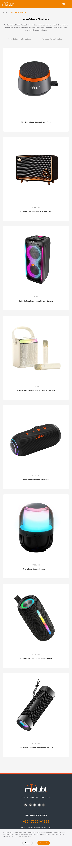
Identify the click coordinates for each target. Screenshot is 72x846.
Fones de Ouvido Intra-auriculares (20, 39)
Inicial (5, 12)
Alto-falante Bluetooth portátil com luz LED (36, 748)
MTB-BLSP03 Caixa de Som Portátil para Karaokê (36, 390)
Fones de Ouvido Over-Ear (52, 39)
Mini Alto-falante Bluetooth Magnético (36, 122)
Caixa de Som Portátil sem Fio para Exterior (36, 301)
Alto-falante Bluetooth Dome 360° (36, 569)
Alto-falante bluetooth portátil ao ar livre (36, 658)
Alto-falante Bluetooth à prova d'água (36, 480)
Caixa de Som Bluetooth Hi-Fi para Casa (36, 212)
